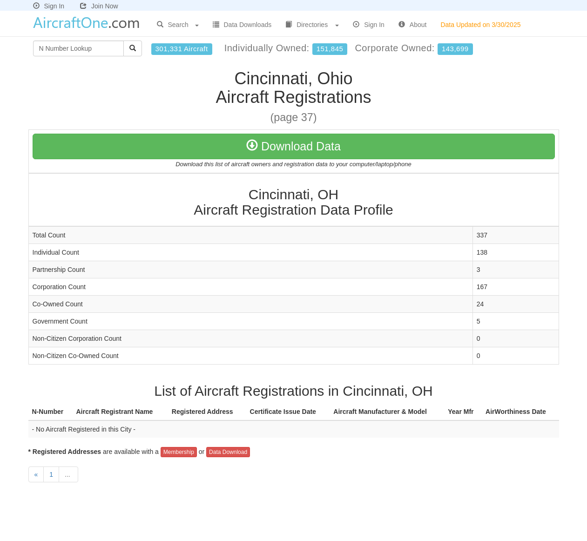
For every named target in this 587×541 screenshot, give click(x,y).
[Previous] (36, 474)
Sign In (49, 6)
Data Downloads (242, 24)
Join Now (99, 6)
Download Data (293, 146)
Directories (312, 24)
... (68, 474)
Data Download (228, 452)
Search (178, 24)
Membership (178, 452)
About (412, 24)
